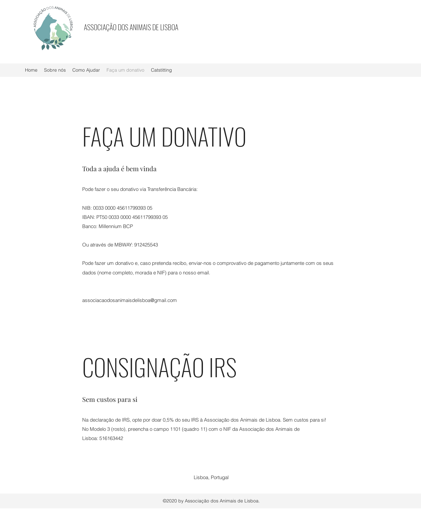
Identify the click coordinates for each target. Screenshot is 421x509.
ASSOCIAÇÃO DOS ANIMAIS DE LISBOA (131, 27)
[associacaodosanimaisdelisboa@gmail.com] (130, 300)
